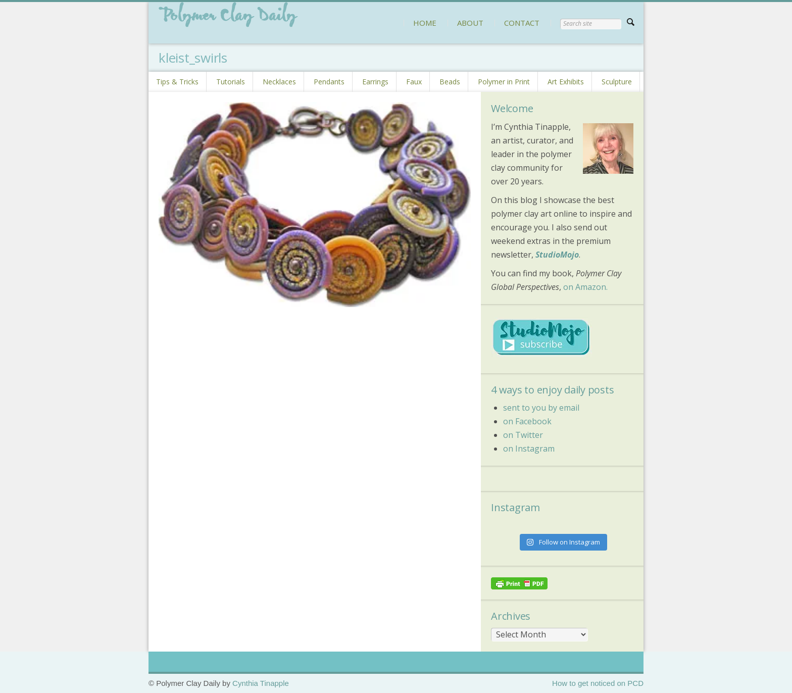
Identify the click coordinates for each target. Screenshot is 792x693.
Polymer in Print (504, 81)
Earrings (375, 81)
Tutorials (230, 81)
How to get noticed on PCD (597, 683)
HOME (424, 23)
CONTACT (521, 23)
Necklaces (279, 81)
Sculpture (617, 81)
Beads (449, 81)
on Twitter (523, 434)
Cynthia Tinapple (260, 683)
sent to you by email (541, 407)
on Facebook (527, 421)
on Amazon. (585, 286)
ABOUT (470, 23)
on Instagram (529, 448)
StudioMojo (557, 254)
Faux (414, 81)
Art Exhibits (566, 81)
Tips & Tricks (177, 81)
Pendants (329, 81)
